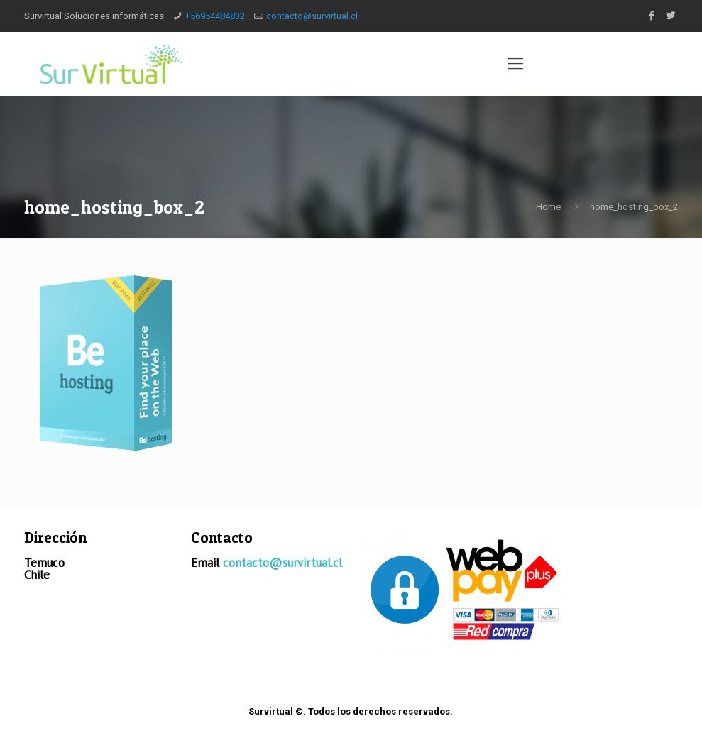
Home (548, 207)
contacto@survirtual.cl (312, 16)
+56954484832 (215, 16)
